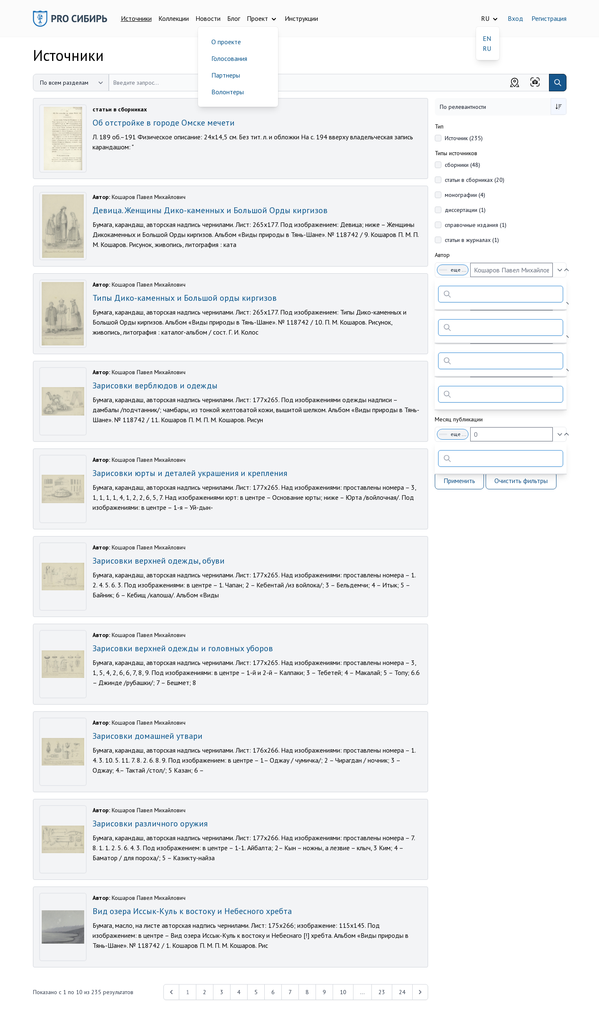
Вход (515, 18)
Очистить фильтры (521, 480)
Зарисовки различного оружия (150, 823)
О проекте (226, 42)
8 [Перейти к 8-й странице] (307, 992)
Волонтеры (227, 92)
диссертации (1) (465, 210)
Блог (233, 18)
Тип (439, 126)
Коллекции (173, 18)
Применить (459, 480)
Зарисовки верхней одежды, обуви (159, 560)
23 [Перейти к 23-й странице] (381, 992)
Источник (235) (464, 138)
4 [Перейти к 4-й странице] (239, 992)
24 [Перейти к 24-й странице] (402, 992)
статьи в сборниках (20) (474, 180)
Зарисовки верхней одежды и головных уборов (183, 648)
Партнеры (225, 75)
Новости (208, 18)
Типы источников (456, 153)
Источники (136, 18)
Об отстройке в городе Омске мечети (164, 122)
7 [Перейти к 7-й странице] (290, 992)
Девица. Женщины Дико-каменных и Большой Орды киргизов (210, 210)
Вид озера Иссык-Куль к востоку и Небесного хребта (192, 911)
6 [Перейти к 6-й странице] (273, 992)
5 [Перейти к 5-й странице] (256, 992)
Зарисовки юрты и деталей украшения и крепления (190, 473)
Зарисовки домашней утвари (148, 735)
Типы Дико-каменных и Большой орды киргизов (185, 297)
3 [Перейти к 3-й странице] (221, 992)
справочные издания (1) (475, 225)
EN (487, 38)
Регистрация (548, 18)
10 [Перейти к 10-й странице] (343, 992)
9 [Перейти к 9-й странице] (324, 992)
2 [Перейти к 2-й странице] (204, 992)
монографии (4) (465, 195)
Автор (442, 255)
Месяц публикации (459, 419)
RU (487, 48)
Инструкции (301, 18)
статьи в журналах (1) (472, 240)
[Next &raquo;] (420, 992)
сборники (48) (462, 165)
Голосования (229, 58)
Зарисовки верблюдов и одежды (155, 385)
